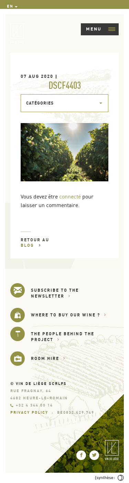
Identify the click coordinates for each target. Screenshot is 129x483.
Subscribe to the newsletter (55, 293)
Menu (100, 29)
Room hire (48, 358)
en (10, 6)
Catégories (40, 103)
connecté (70, 196)
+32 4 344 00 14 (31, 405)
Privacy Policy (29, 412)
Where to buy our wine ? (68, 315)
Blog (31, 245)
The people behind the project (62, 336)
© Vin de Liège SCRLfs (38, 383)
